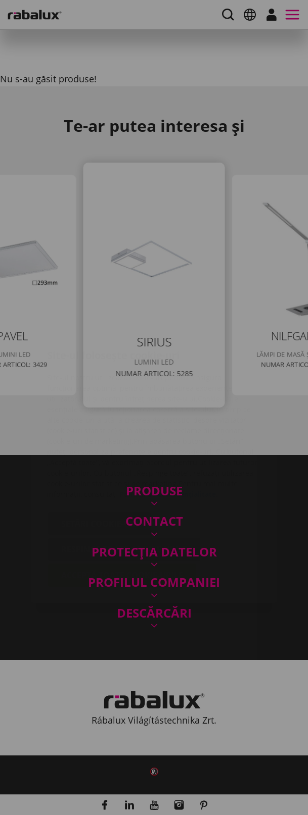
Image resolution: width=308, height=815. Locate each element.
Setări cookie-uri (99, 463)
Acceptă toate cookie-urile (122, 515)
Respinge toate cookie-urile (124, 489)
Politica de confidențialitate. (168, 434)
